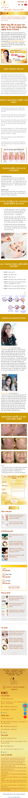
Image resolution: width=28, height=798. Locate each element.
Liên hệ (18, 675)
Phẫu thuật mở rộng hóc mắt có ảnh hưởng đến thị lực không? (16, 605)
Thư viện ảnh (14, 670)
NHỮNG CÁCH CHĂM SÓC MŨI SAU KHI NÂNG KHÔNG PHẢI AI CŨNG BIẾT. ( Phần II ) (16, 640)
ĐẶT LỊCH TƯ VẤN (14, 587)
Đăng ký (14, 501)
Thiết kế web (11, 797)
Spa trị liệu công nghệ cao (14, 17)
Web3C (18, 797)
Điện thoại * (5, 485)
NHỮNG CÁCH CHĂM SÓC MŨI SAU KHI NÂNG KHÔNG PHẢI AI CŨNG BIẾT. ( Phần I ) (16, 543)
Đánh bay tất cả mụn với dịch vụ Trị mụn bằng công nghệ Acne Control (14, 18)
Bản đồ (4, 712)
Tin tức (8, 671)
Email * (4, 489)
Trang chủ (3, 17)
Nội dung (4, 493)
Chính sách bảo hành (11, 673)
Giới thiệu (6, 670)
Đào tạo (14, 671)
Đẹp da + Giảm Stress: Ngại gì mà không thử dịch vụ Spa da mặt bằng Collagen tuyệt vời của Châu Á (13, 782)
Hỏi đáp (20, 671)
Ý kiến (21, 673)
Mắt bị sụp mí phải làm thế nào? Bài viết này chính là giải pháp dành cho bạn (16, 598)
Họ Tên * (4, 482)
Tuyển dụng (11, 675)
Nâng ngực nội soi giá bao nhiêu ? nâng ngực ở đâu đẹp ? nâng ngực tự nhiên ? (17, 550)
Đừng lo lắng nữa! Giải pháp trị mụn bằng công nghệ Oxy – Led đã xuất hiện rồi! (16, 517)
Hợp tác (22, 670)
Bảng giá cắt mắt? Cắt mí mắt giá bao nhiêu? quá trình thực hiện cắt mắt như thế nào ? (17, 633)
